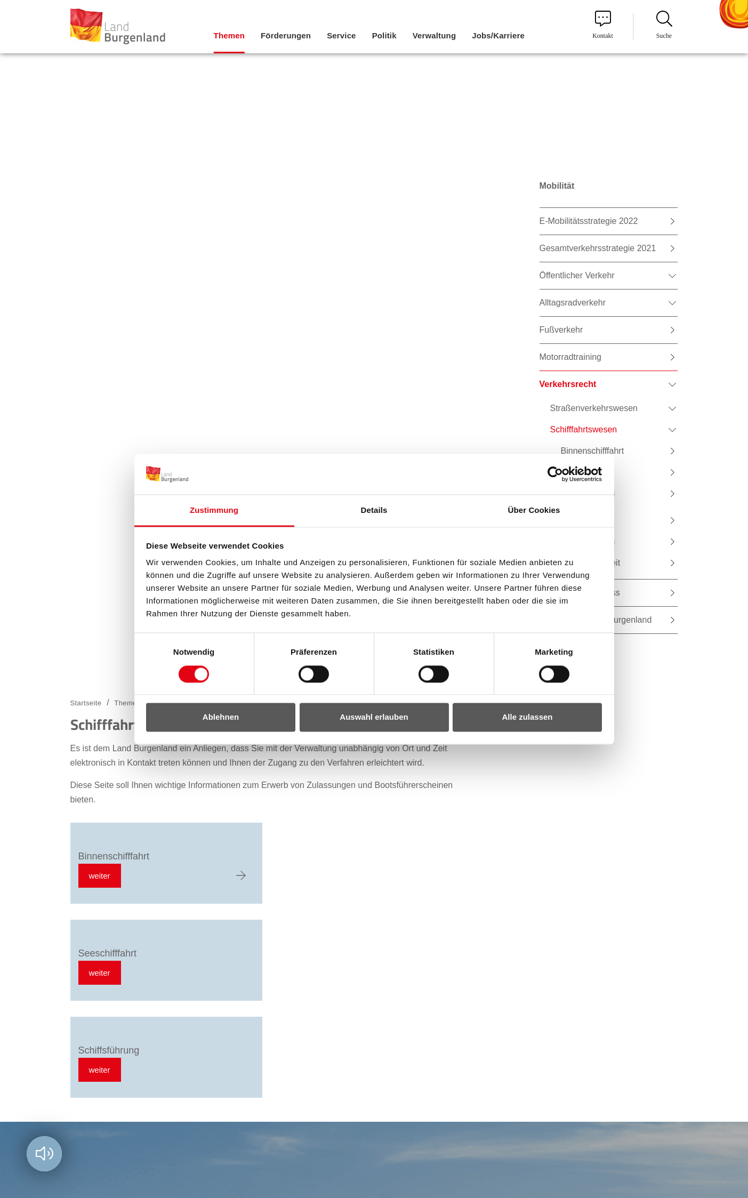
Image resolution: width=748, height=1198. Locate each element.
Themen (127, 703)
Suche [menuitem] (664, 25)
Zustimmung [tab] (214, 510)
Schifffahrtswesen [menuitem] (583, 429)
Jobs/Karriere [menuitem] (498, 35)
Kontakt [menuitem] (602, 25)
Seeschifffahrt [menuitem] (587, 472)
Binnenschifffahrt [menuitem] (592, 450)
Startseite (86, 703)
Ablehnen (221, 717)
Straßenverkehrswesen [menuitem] (594, 408)
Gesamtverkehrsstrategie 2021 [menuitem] (598, 248)
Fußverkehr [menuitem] (561, 329)
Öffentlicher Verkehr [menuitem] (577, 275)
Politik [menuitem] (384, 35)
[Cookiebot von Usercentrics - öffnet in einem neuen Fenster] (555, 474)
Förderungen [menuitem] (286, 35)
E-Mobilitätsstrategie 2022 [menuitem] (589, 221)
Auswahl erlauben (374, 717)
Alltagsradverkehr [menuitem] (573, 302)
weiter (99, 875)
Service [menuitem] (341, 35)
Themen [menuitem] (229, 35)
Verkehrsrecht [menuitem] (568, 384)
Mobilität (557, 185)
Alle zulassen (527, 717)
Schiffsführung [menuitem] (588, 493)
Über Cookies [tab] (534, 510)
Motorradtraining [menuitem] (571, 356)
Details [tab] (374, 510)
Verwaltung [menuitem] (434, 35)
